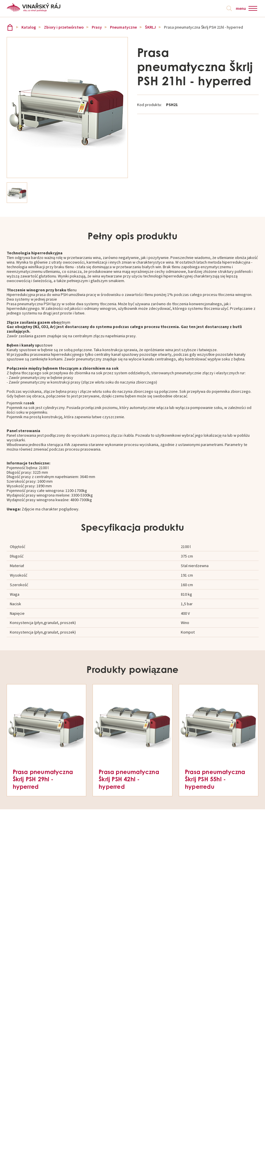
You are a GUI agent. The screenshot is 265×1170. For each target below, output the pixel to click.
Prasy (97, 27)
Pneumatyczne (123, 27)
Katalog (28, 27)
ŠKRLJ (150, 27)
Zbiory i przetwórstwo (64, 27)
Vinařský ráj (10, 27)
